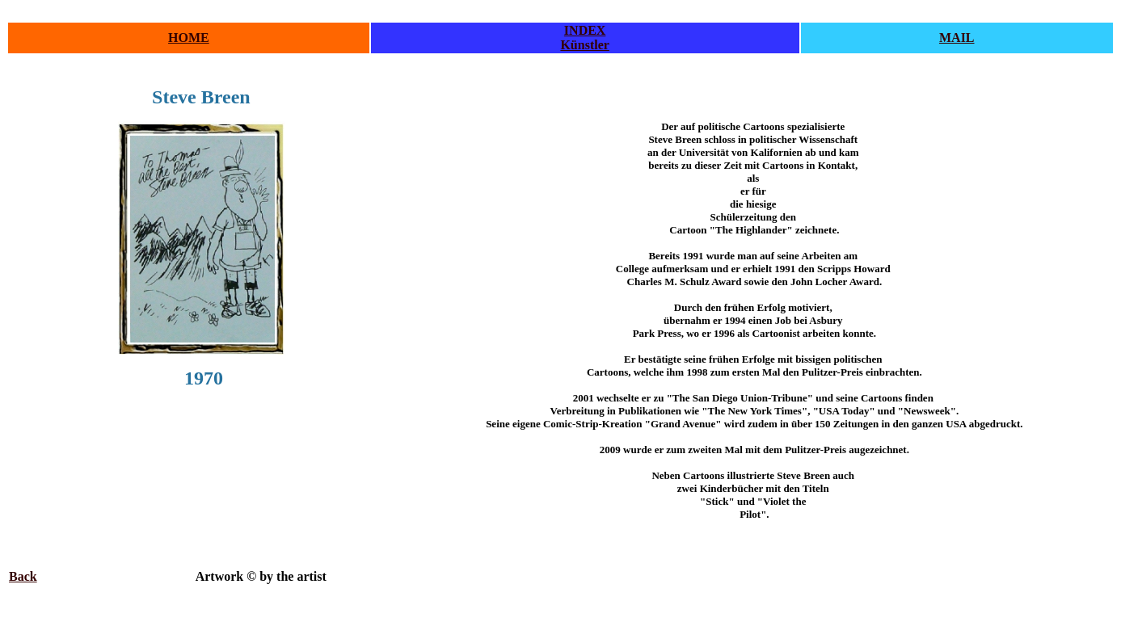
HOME (188, 37)
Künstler (584, 45)
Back (23, 576)
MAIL (957, 37)
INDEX (585, 30)
